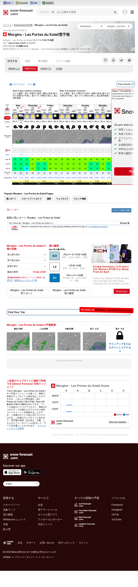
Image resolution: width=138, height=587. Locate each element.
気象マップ (9, 509)
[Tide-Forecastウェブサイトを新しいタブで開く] (35, 3)
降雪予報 (12, 61)
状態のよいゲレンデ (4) (25, 280)
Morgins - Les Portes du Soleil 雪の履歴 (69, 292)
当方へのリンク (66, 542)
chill (7, 168)
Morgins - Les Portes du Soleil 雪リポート (26, 292)
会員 (40, 504)
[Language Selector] (21, 483)
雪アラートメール (47, 509)
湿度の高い (8, 173)
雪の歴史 (43, 61)
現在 (27, 61)
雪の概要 (8, 514)
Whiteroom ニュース (14, 519)
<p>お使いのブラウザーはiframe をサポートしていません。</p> (90, 406)
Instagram (116, 509)
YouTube (116, 519)
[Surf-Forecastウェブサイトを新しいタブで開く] (8, 3)
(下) (45, 68)
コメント (83, 542)
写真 (5, 524)
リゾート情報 (63, 61)
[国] (91, 26)
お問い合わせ (47, 542)
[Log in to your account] (125, 12)
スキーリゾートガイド (32, 198)
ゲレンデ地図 (80, 198)
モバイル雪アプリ (47, 514)
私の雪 (6, 529)
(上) (14, 68)
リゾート (7, 25)
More (7, 137)
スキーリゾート (11, 504)
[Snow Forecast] (18, 12)
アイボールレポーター (50, 519)
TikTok (115, 514)
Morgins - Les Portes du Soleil (51, 25)
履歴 (49, 198)
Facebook (117, 504)
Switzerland (23, 25)
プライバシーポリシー (25, 557)
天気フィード (45, 524)
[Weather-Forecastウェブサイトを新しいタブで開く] (48, 3)
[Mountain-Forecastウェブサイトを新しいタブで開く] (22, 3)
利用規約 (7, 557)
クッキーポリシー (46, 557)
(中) (30, 68)
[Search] (115, 12)
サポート (31, 542)
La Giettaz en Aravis (99, 226)
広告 (20, 542)
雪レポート (11, 198)
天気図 (59, 68)
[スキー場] (118, 26)
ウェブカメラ (62, 198)
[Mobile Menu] (132, 12)
